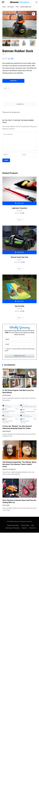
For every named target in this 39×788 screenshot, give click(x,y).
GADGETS (19, 259)
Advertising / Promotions (12, 528)
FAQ (32, 525)
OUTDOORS (19, 308)
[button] (33, 14)
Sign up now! (19, 356)
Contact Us (32, 528)
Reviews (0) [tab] (20, 104)
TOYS (17, 7)
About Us (24, 528)
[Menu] (3, 2)
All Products (11, 7)
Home (3, 7)
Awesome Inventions (13, 525)
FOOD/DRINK (19, 210)
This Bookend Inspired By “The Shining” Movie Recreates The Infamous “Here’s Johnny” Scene (19, 464)
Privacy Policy (25, 525)
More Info (13, 81)
